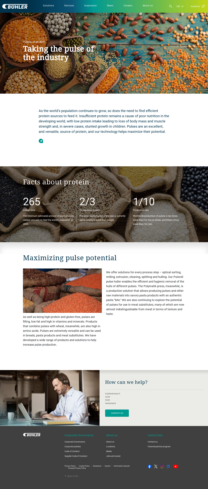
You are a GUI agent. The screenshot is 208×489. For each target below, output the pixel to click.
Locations (110, 446)
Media (109, 451)
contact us (117, 413)
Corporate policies (73, 446)
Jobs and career (113, 456)
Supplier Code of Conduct (76, 456)
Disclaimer (97, 466)
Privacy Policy (70, 466)
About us (110, 441)
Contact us (153, 441)
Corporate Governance (75, 441)
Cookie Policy (84, 466)
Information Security (122, 466)
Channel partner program (159, 446)
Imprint (107, 466)
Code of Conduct (72, 451)
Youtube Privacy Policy (77, 468)
